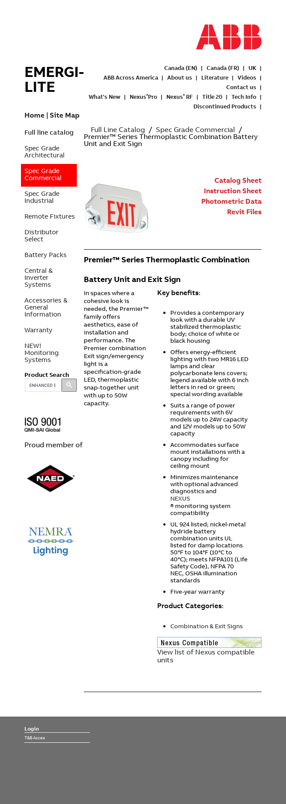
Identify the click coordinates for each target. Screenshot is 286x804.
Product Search (46, 375)
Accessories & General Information (46, 307)
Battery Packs (45, 255)
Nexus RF (179, 96)
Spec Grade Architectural (44, 151)
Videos (247, 77)
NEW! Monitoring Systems (41, 352)
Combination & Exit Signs (206, 626)
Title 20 (212, 96)
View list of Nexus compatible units (206, 655)
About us (179, 77)
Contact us (241, 87)
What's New (105, 96)
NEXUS (180, 498)
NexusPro (143, 96)
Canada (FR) (223, 67)
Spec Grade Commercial (43, 174)
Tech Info (243, 96)
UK (252, 67)
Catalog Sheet (238, 180)
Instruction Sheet (233, 190)
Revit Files (244, 211)
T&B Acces (34, 737)
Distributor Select (41, 235)
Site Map (64, 115)
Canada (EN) (180, 67)
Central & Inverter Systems (38, 277)
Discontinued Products (224, 106)
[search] (42, 385)
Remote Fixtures (49, 216)
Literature (214, 77)
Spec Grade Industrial (41, 197)
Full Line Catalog (118, 129)
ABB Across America (130, 77)
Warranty (38, 330)
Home (34, 115)
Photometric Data (231, 201)
